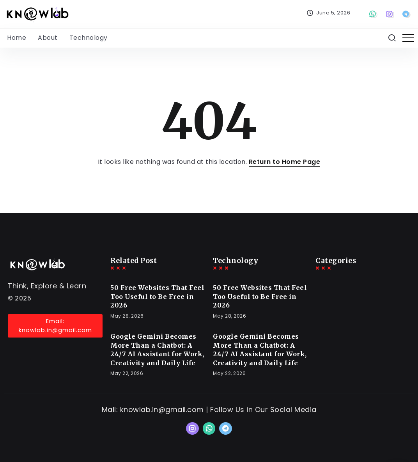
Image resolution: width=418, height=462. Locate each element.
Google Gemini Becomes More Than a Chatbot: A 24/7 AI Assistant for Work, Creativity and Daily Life (157, 349)
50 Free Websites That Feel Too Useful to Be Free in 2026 (157, 296)
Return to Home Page (285, 161)
